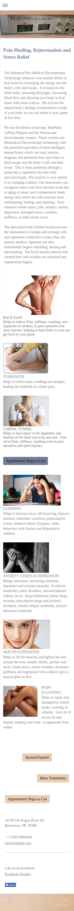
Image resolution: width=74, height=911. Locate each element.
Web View (61, 905)
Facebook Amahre (18, 874)
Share (10, 885)
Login (64, 900)
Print (12, 900)
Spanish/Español (37, 757)
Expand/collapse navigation (37, 5)
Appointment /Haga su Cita (25, 461)
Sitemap (24, 900)
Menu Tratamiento (53, 778)
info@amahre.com (18, 843)
